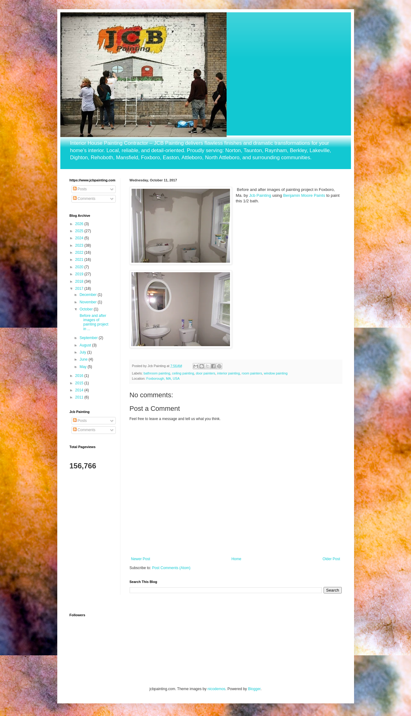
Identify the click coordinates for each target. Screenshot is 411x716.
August (85, 345)
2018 (79, 281)
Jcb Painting (260, 195)
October (86, 309)
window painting (276, 373)
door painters (205, 373)
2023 (79, 245)
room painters (252, 373)
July (83, 352)
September (89, 338)
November (88, 302)
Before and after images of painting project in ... (93, 322)
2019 (79, 274)
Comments (84, 198)
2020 (79, 267)
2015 (79, 383)
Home (236, 559)
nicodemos (216, 689)
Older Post (331, 559)
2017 (79, 288)
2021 (79, 259)
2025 (79, 231)
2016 (79, 376)
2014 (79, 390)
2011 (79, 397)
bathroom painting (156, 373)
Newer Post (140, 559)
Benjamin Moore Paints (304, 195)
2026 (79, 224)
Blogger (254, 689)
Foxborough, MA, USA (162, 378)
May (83, 367)
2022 (79, 252)
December (88, 295)
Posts (80, 189)
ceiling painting (183, 373)
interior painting (228, 373)
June (83, 359)
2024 (79, 238)
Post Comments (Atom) (171, 568)
